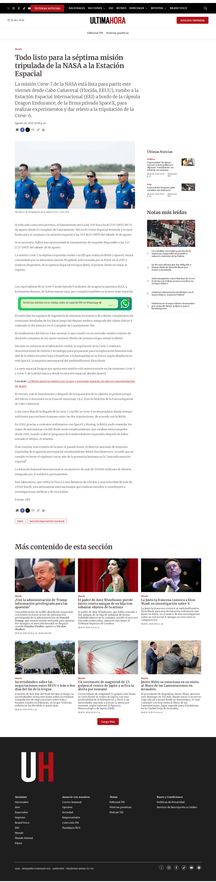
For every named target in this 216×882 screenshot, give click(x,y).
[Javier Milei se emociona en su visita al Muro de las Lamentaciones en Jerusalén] (171, 658)
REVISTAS (157, 8)
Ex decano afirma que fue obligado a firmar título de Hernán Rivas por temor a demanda (171, 267)
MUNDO (121, 8)
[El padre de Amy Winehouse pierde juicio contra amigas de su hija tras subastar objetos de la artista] (108, 576)
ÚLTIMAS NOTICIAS (47, 8)
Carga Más (108, 722)
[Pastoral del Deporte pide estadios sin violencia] (188, 187)
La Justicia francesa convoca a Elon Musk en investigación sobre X (168, 602)
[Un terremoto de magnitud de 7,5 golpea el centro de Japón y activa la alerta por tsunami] (108, 658)
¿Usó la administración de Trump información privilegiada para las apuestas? (41, 604)
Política (151, 159)
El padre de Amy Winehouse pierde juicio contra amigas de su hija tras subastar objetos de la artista (105, 604)
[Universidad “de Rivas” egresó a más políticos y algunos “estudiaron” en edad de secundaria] (188, 162)
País (149, 184)
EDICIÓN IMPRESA (193, 20)
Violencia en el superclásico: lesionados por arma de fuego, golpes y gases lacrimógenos (173, 306)
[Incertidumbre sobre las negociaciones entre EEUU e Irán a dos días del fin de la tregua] (45, 658)
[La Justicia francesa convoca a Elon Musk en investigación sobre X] (171, 576)
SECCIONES (95, 8)
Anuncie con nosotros (76, 797)
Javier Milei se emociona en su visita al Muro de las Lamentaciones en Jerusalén (170, 686)
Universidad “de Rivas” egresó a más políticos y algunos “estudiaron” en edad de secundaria (160, 166)
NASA (20, 522)
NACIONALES (77, 8)
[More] (104, 8)
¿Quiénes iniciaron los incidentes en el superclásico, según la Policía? (172, 293)
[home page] (108, 20)
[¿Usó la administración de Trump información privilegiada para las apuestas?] (45, 576)
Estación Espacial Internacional (47, 522)
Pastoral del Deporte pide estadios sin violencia (161, 189)
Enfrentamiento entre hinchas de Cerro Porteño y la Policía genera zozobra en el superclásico (173, 281)
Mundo (18, 49)
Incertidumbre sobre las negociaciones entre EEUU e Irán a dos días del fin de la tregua (45, 686)
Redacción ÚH (172, 175)
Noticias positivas (117, 32)
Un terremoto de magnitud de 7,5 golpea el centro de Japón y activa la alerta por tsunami (106, 686)
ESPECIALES (136, 8)
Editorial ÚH (95, 32)
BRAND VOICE (178, 8)
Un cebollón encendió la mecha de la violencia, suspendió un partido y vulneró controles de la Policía (171, 253)
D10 (111, 8)
